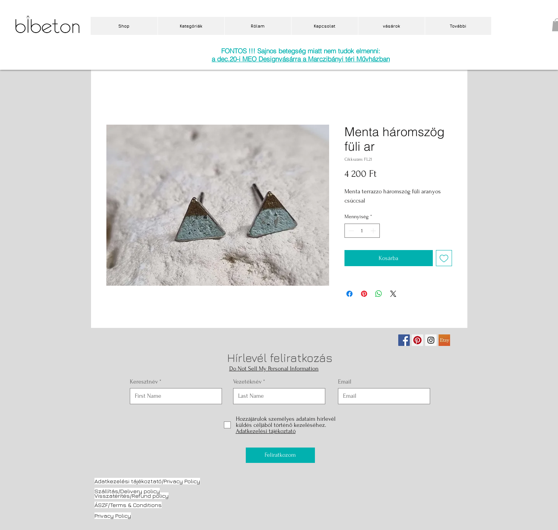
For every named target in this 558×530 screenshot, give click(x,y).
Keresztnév (144, 382)
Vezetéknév (247, 382)
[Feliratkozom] (280, 455)
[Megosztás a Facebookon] (349, 293)
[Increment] (374, 230)
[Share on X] (393, 293)
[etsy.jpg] (444, 340)
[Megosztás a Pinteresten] (364, 293)
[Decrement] (350, 230)
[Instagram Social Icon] (431, 340)
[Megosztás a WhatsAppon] (378, 293)
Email (344, 382)
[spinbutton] (362, 230)
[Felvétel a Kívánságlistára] (444, 258)
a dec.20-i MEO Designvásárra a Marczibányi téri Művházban (301, 59)
